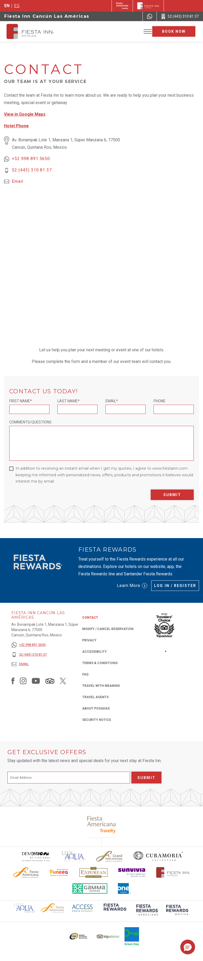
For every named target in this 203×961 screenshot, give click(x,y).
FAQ (85, 674)
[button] (187, 947)
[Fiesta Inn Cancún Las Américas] (34, 31)
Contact (90, 617)
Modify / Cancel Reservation (107, 629)
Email (17, 181)
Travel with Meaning (101, 686)
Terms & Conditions (100, 663)
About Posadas (96, 708)
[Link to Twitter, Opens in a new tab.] (63, 680)
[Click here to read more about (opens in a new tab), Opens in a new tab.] (114, 910)
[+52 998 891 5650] (29, 645)
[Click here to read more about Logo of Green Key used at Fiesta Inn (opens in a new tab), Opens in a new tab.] (131, 936)
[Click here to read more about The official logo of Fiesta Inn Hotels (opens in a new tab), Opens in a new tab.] (173, 872)
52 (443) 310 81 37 (32, 169)
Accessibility (94, 652)
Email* (111, 401)
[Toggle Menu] (148, 31)
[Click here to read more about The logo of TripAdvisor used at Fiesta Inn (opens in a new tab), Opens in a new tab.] (108, 936)
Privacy (89, 640)
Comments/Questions (30, 422)
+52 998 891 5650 (31, 158)
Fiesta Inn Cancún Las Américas (46, 16)
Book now (174, 31)
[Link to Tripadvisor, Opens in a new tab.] (49, 680)
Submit (172, 495)
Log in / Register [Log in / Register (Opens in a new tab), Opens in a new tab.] (175, 586)
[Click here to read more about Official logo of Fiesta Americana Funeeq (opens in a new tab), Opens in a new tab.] (59, 872)
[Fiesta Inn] (148, 6)
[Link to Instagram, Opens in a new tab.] (23, 680)
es (17, 5)
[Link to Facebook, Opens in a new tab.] (13, 680)
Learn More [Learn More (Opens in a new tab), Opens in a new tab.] (132, 585)
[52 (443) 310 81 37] (29, 655)
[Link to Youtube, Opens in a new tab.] (36, 680)
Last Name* (68, 401)
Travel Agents (95, 697)
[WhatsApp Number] (149, 16)
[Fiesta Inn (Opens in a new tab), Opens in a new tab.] (122, 6)
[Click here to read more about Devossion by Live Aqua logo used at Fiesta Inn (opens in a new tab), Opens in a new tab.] (35, 856)
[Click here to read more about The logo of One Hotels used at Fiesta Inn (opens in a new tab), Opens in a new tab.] (124, 888)
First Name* (20, 401)
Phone (159, 401)
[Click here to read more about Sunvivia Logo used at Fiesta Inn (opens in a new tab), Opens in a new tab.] (132, 872)
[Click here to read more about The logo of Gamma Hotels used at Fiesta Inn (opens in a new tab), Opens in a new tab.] (89, 888)
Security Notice (96, 720)
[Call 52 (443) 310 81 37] (180, 16)
